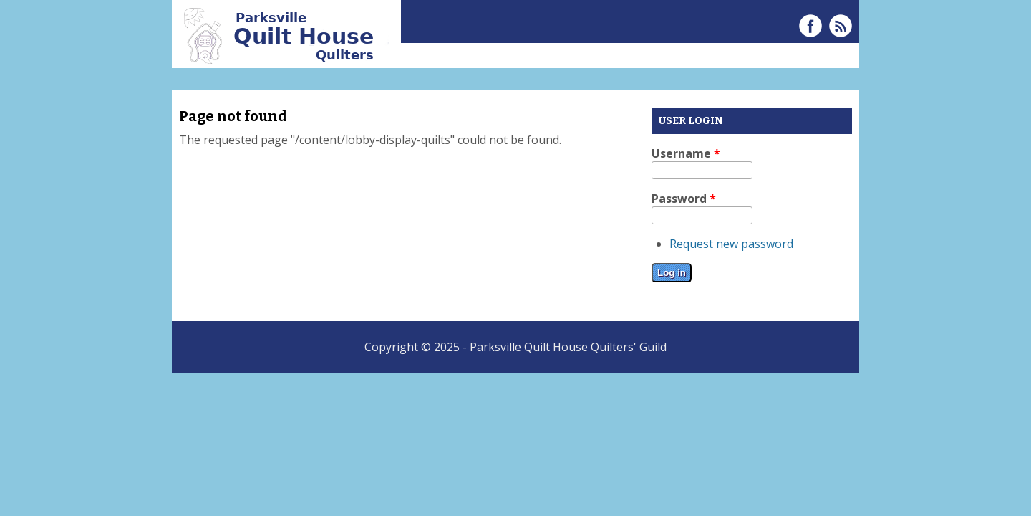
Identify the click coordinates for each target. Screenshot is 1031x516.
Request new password (731, 244)
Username (686, 153)
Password (684, 198)
